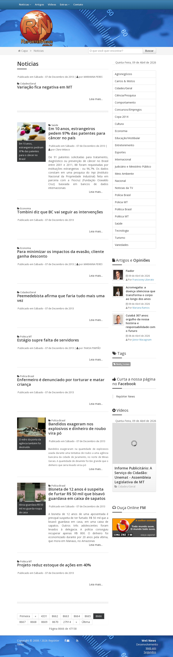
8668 (33, 622)
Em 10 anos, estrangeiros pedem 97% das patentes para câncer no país (76, 133)
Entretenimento (124, 145)
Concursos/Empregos (128, 109)
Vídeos (52, 4)
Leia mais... (95, 99)
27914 (67, 622)
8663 (66, 616)
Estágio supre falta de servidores (48, 340)
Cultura (119, 124)
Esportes (120, 152)
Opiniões (131, 260)
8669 (44, 622)
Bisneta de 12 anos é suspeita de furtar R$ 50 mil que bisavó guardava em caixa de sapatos (76, 494)
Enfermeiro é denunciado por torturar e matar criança (60, 382)
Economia (24, 208)
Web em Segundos (150, 650)
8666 (99, 616)
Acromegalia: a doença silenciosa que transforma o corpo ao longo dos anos (140, 293)
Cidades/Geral (26, 83)
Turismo (120, 238)
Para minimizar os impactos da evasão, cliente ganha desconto (60, 254)
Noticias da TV (124, 188)
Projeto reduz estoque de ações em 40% (54, 565)
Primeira (25, 616)
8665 (88, 616)
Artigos (39, 4)
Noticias (39, 51)
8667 (22, 622)
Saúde (53, 125)
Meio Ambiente (124, 173)
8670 (55, 622)
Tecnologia (122, 230)
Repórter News (125, 396)
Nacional (120, 181)
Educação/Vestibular (127, 138)
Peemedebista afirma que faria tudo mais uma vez (61, 298)
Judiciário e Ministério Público (133, 166)
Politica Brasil (123, 209)
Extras (65, 4)
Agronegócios (123, 74)
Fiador (130, 271)
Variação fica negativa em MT (44, 87)
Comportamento (125, 102)
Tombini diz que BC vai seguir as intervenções (60, 212)
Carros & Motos (125, 81)
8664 (77, 616)
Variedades (121, 245)
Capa (23, 51)
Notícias (25, 4)
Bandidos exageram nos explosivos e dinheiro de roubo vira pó (77, 428)
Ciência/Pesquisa (125, 95)
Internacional (123, 159)
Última (86, 622)
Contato (78, 4)
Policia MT (121, 202)
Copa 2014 (121, 117)
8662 (55, 616)
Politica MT (24, 336)
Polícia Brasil (25, 376)
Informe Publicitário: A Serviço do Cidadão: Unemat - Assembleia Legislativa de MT (133, 475)
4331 (44, 616)
